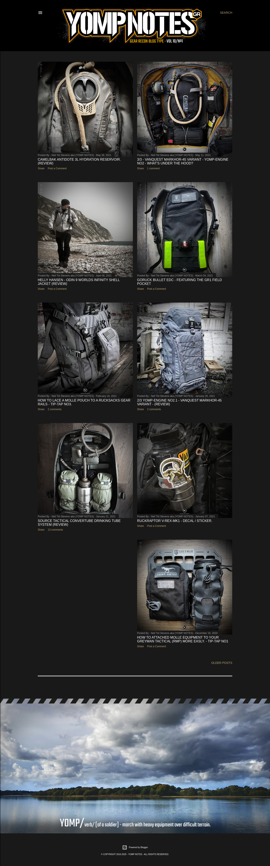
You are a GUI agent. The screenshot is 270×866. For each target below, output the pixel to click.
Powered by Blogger (135, 847)
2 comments (54, 409)
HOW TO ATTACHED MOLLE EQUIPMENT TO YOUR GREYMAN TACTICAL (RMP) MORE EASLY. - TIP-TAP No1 (182, 639)
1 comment (153, 168)
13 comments (55, 529)
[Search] (226, 13)
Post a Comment (57, 168)
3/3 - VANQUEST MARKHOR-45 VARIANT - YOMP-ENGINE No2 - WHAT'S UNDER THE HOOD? (182, 161)
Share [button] (41, 168)
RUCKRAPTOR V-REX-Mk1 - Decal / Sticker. (174, 521)
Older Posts (221, 663)
